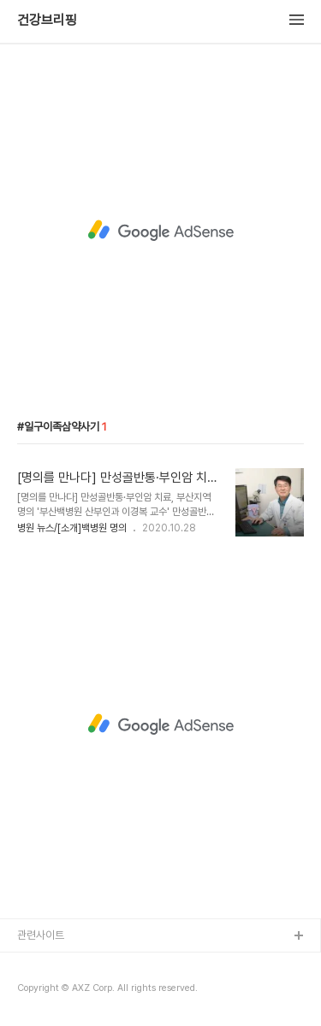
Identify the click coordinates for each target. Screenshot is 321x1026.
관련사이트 (40, 935)
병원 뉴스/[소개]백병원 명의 (72, 528)
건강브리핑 (47, 20)
